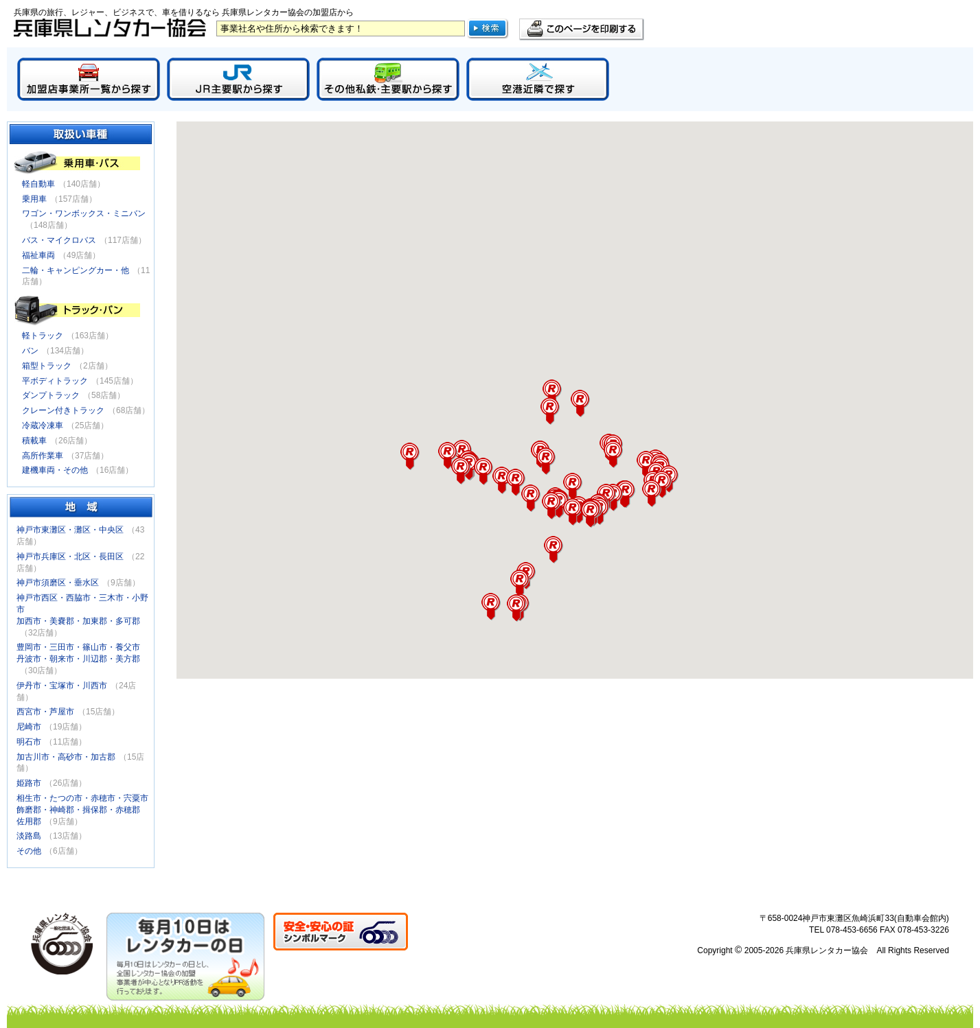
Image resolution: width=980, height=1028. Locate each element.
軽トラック (42, 335)
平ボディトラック (55, 381)
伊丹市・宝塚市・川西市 (61, 685)
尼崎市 (28, 727)
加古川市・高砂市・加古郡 (65, 757)
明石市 (28, 742)
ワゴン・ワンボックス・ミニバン (84, 213)
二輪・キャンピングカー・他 (75, 270)
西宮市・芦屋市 (45, 711)
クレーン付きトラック (63, 410)
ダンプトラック (51, 395)
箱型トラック (46, 366)
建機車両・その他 (55, 470)
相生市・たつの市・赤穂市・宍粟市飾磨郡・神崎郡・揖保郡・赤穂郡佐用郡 (82, 809)
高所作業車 (42, 455)
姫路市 (28, 783)
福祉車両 (38, 255)
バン (30, 350)
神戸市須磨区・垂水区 (57, 582)
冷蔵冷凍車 (42, 425)
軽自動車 (38, 184)
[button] (613, 454)
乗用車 (34, 199)
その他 (28, 851)
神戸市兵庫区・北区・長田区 (70, 556)
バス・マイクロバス (59, 240)
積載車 (34, 440)
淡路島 (28, 836)
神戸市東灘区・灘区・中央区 (70, 530)
